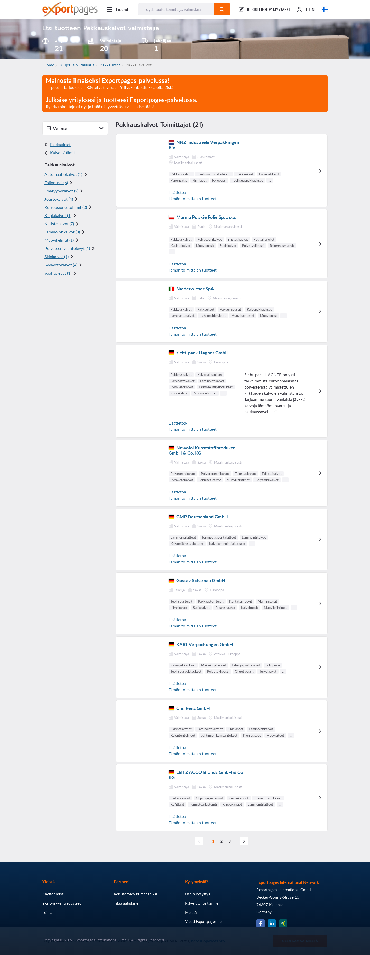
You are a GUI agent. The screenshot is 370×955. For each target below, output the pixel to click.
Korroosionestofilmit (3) (65, 207)
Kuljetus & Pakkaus (77, 64)
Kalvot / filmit (62, 152)
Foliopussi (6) (56, 182)
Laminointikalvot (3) (62, 231)
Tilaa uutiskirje (126, 903)
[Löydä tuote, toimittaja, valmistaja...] (176, 9)
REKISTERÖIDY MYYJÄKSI (268, 10)
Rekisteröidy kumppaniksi (135, 893)
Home (48, 64)
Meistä (191, 912)
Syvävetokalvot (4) (60, 264)
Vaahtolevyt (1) (57, 273)
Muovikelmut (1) (59, 240)
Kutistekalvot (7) (59, 223)
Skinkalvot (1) (56, 256)
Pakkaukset (110, 64)
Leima (47, 912)
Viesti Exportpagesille (203, 921)
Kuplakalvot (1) (57, 215)
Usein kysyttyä (197, 893)
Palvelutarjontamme (201, 903)
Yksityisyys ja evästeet (61, 903)
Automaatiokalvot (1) (63, 174)
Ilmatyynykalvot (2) (61, 190)
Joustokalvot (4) (58, 198)
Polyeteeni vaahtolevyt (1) (67, 248)
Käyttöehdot (52, 893)
